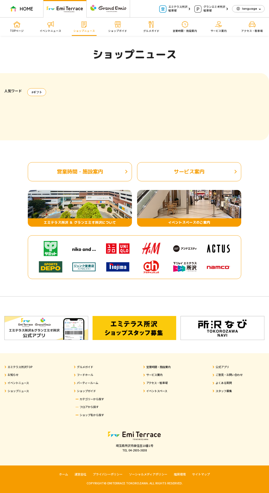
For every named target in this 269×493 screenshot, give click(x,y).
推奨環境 (180, 474)
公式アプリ (222, 367)
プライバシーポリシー (107, 474)
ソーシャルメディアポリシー (148, 474)
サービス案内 (218, 27)
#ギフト (37, 92)
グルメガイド (151, 27)
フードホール (85, 375)
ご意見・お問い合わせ (229, 375)
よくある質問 (224, 383)
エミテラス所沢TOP (20, 367)
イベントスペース (156, 391)
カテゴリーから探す (92, 399)
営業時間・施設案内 (185, 27)
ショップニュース (84, 27)
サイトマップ (201, 474)
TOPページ (17, 27)
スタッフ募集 (224, 391)
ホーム (63, 474)
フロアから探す (89, 407)
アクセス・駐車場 (252, 27)
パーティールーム (87, 383)
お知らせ (13, 375)
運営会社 (80, 474)
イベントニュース (50, 27)
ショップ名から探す (92, 415)
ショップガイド (117, 27)
